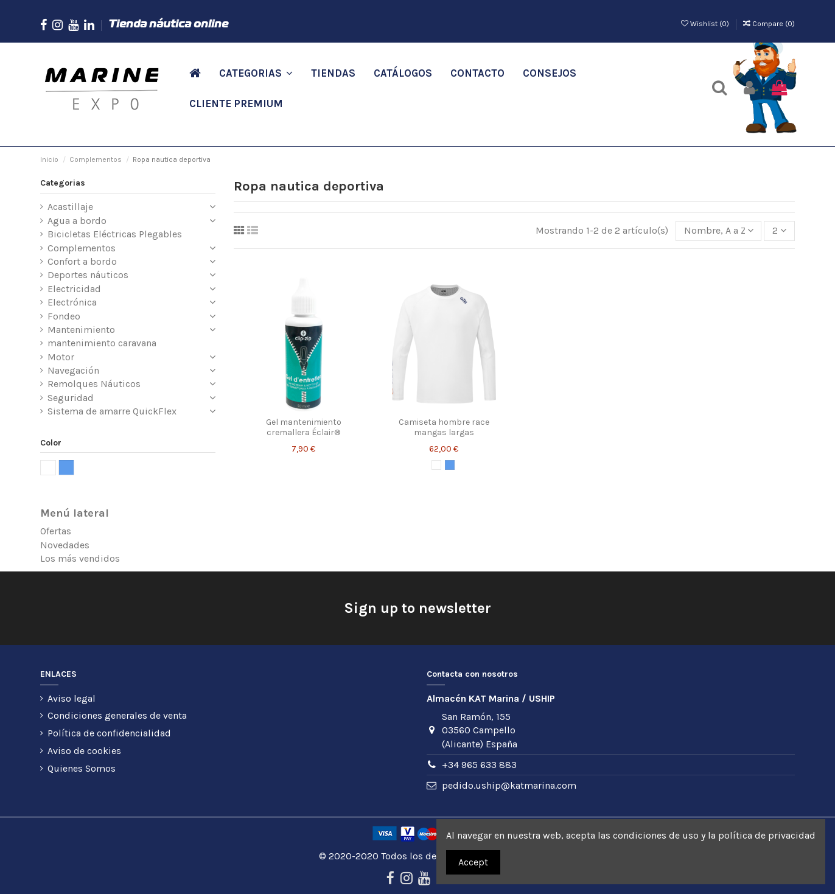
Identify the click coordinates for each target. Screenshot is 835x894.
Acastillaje (70, 206)
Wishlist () (706, 23)
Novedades (64, 545)
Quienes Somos (81, 768)
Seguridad (70, 397)
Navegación (73, 370)
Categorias (62, 183)
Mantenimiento (81, 329)
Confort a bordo (82, 261)
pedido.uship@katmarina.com (509, 785)
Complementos (81, 248)
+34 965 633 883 (479, 764)
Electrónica (72, 302)
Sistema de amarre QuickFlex (111, 411)
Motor (60, 357)
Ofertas (55, 531)
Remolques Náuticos (94, 383)
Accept (473, 862)
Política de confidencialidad (109, 733)
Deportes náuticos (87, 275)
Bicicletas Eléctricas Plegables (114, 234)
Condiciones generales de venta (117, 715)
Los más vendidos (80, 558)
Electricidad (74, 289)
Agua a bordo (77, 220)
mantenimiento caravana (101, 343)
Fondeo (63, 316)
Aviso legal (71, 698)
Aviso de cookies (84, 750)
